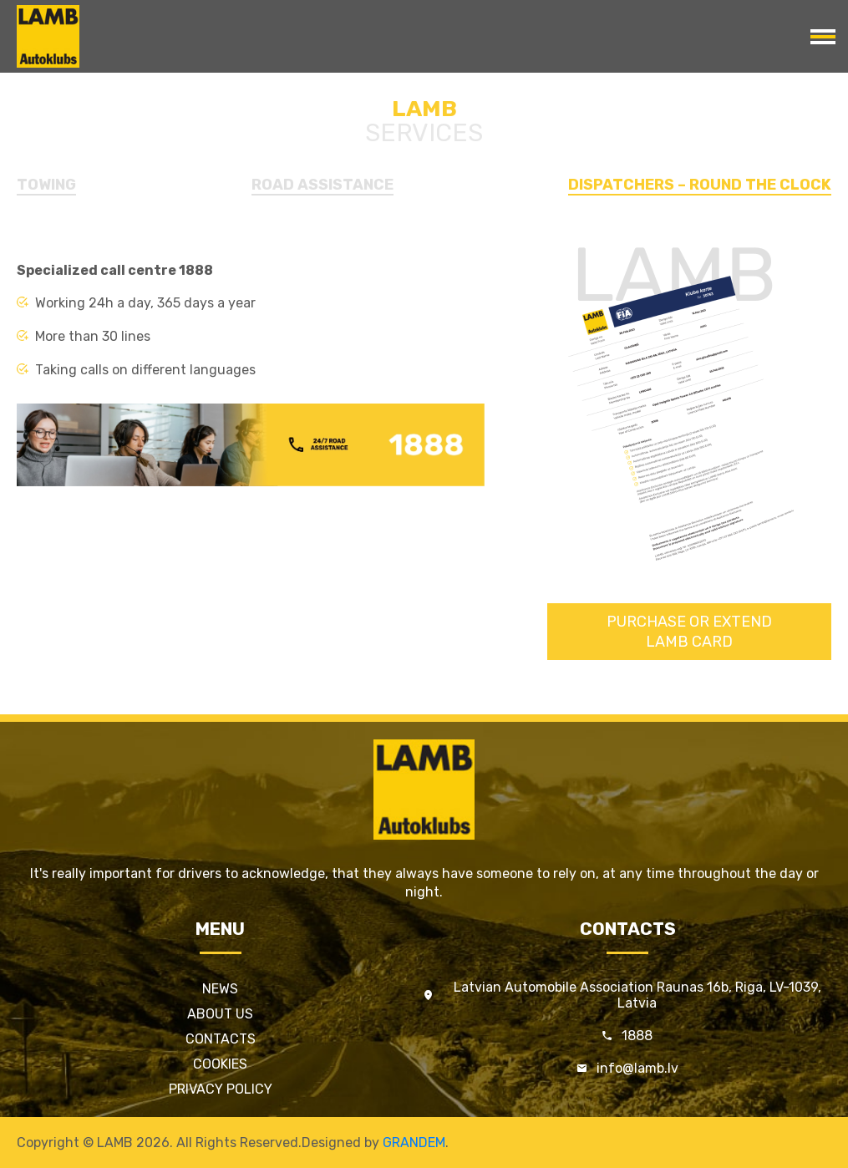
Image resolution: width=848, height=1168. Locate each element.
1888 (637, 1036)
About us (220, 1014)
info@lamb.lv (637, 1068)
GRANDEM (414, 1142)
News (220, 989)
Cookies (220, 1064)
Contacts (220, 1039)
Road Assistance (322, 184)
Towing (46, 184)
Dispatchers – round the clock (699, 184)
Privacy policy (220, 1089)
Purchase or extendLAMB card (689, 631)
